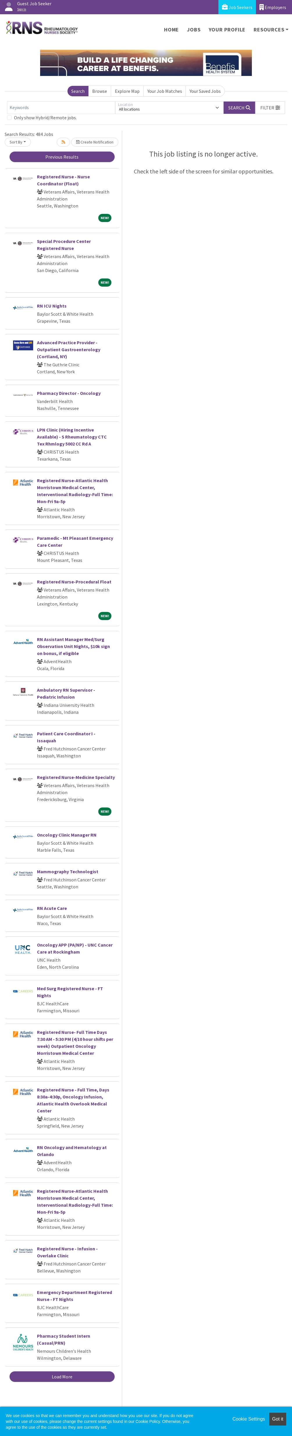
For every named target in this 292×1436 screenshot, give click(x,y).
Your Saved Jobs (205, 91)
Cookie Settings (248, 1419)
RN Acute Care (52, 908)
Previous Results (62, 157)
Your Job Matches (164, 91)
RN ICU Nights (52, 306)
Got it (277, 1419)
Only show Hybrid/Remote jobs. (45, 117)
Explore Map (127, 91)
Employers (272, 7)
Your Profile (227, 29)
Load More (62, 1377)
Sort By (16, 142)
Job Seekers (237, 7)
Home (171, 29)
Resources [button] (269, 29)
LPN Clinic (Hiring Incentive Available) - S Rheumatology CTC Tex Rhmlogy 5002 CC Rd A (72, 437)
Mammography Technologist (67, 871)
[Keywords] (61, 107)
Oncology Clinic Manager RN (67, 835)
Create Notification (94, 142)
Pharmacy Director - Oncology (69, 393)
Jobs (193, 29)
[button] (270, 107)
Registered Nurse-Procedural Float (74, 582)
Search (78, 91)
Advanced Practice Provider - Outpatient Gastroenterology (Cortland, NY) (68, 349)
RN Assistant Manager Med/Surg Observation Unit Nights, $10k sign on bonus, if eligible (73, 646)
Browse (99, 91)
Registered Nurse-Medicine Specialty (76, 777)
